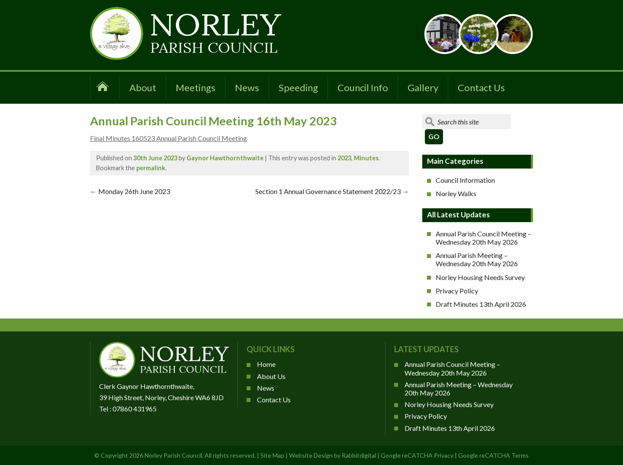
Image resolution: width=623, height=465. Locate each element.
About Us (271, 376)
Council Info (362, 87)
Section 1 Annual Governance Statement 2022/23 (332, 191)
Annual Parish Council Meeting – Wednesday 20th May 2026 (483, 237)
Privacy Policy (457, 291)
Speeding (298, 87)
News (247, 87)
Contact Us (481, 87)
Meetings (195, 87)
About (142, 87)
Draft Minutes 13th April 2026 (481, 304)
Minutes (366, 158)
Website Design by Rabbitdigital (332, 455)
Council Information (465, 180)
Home (266, 364)
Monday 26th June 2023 (130, 191)
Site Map (272, 455)
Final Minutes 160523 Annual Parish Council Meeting (168, 138)
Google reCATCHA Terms (493, 455)
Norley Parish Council (173, 455)
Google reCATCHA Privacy (417, 455)
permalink (150, 168)
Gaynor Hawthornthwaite (224, 158)
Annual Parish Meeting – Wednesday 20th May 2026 (477, 259)
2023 (344, 158)
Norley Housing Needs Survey (480, 277)
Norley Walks (456, 193)
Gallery (423, 87)
